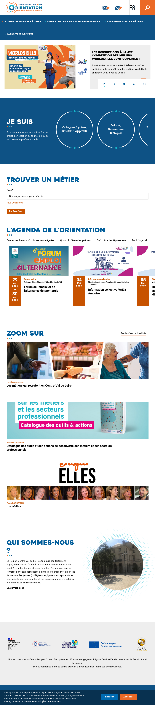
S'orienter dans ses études (23, 21)
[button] (103, 84)
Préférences (54, 701)
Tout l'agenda (140, 240)
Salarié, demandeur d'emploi (116, 129)
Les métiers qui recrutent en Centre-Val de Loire (39, 385)
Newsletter (106, 7)
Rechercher (15, 211)
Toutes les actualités (133, 333)
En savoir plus (15, 588)
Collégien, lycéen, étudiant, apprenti (74, 129)
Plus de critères (15, 202)
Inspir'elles (14, 506)
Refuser (109, 696)
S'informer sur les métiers (125, 21)
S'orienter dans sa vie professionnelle (73, 21)
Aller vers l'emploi (20, 33)
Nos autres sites (132, 7)
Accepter (128, 696)
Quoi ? (10, 190)
